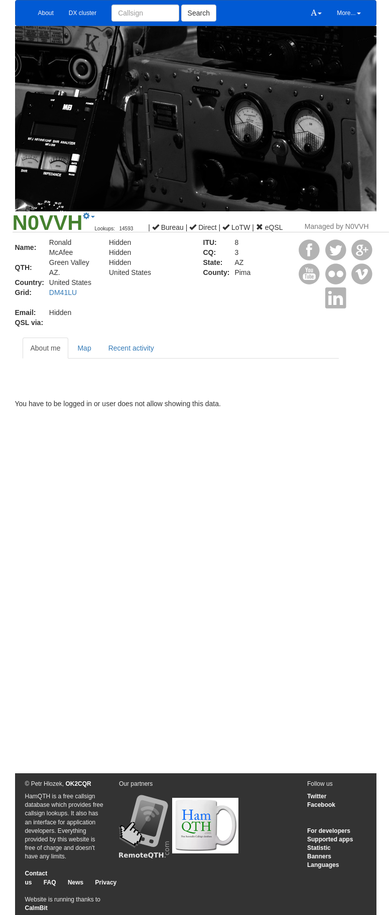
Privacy (106, 882)
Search (199, 13)
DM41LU (63, 292)
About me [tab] (46, 348)
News (75, 882)
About (46, 13)
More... (348, 13)
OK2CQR (78, 783)
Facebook (321, 804)
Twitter (316, 796)
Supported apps (330, 839)
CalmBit (36, 907)
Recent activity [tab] (131, 348)
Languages (323, 864)
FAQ (50, 882)
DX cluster (82, 13)
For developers (328, 830)
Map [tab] (84, 348)
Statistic (319, 847)
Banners (319, 856)
